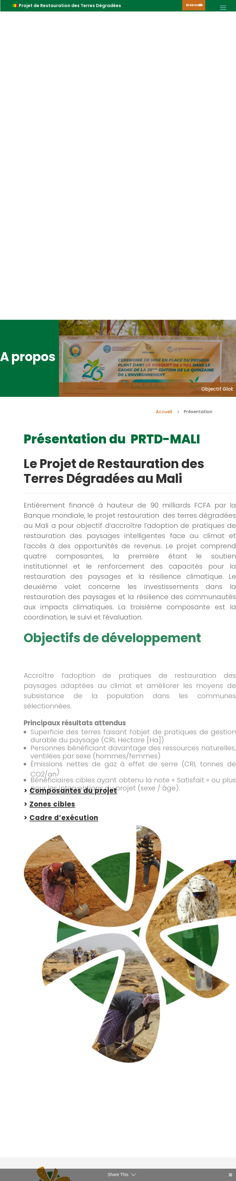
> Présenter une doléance (73, 1058)
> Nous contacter (63, 1047)
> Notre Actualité (63, 1035)
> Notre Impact (60, 1012)
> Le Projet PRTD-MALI (68, 1001)
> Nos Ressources (64, 1024)
